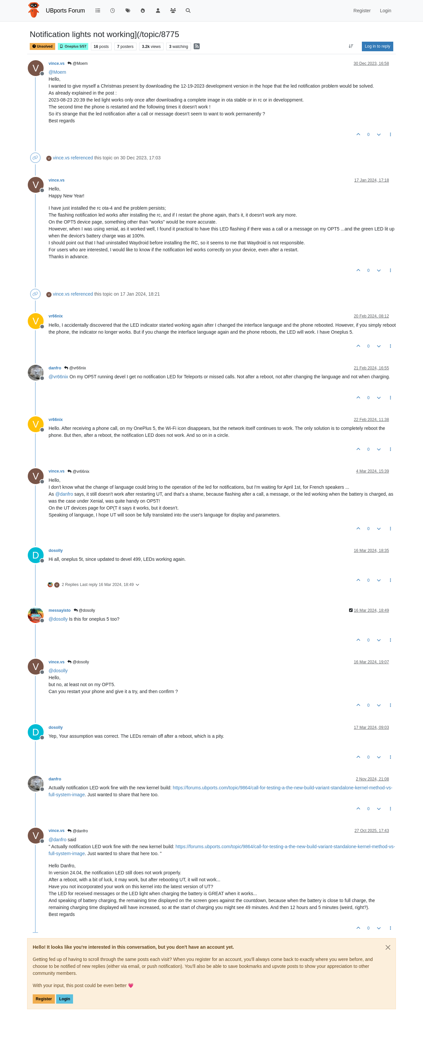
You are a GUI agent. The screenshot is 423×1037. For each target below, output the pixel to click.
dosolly (56, 550)
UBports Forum (65, 10)
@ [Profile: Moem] (57, 72)
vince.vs (56, 63)
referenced (82, 157)
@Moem (77, 63)
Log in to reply (377, 46)
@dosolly (84, 610)
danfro (55, 368)
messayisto (60, 610)
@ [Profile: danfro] (64, 494)
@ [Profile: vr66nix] (58, 376)
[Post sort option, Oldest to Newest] (351, 46)
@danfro (77, 831)
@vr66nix (75, 368)
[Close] (388, 947)
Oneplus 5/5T (73, 46)
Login (64, 999)
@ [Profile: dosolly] (58, 619)
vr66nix (56, 316)
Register (44, 999)
